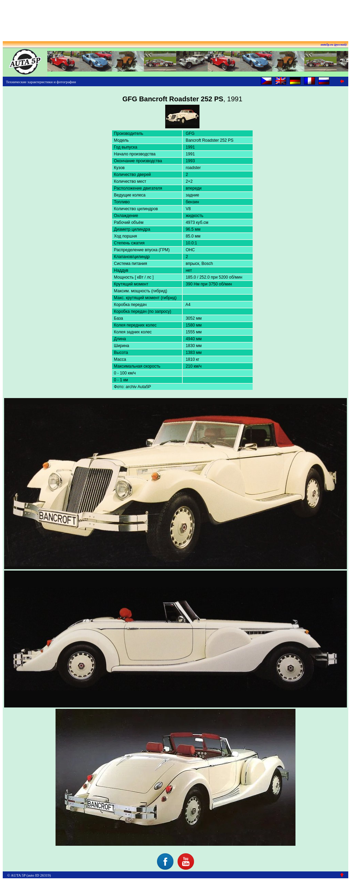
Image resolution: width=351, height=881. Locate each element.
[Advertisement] (175, 18)
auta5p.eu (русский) (334, 44)
